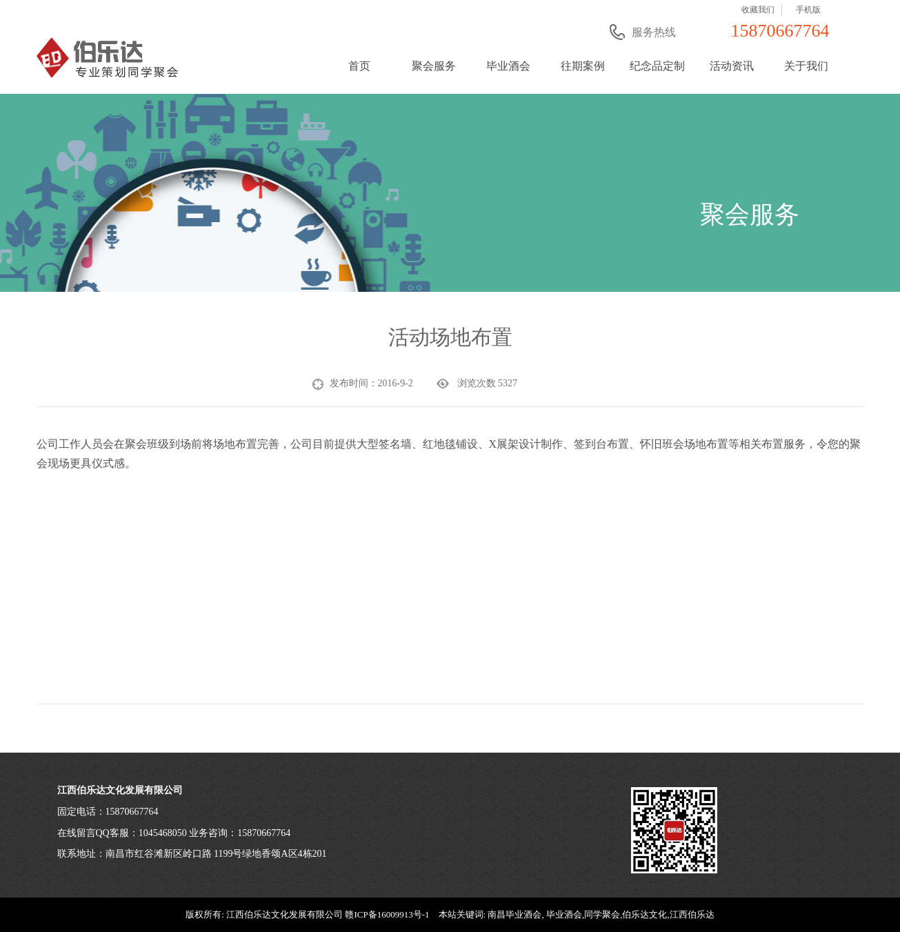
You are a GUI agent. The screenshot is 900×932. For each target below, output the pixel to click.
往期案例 (583, 66)
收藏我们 (757, 9)
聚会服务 (434, 66)
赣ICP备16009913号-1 (387, 914)
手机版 (808, 9)
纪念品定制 (657, 66)
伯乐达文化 (644, 914)
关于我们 (806, 66)
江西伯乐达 (692, 914)
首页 (359, 66)
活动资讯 (732, 66)
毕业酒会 (508, 66)
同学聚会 (602, 914)
